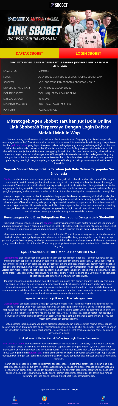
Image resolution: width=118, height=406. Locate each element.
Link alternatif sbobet (13, 343)
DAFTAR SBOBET (29, 53)
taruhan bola (35, 352)
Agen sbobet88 (11, 303)
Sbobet (7, 179)
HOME (15, 400)
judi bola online (19, 145)
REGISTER (44, 400)
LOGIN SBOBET (88, 53)
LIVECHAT (103, 400)
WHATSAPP (73, 400)
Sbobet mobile (11, 257)
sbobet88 (48, 222)
